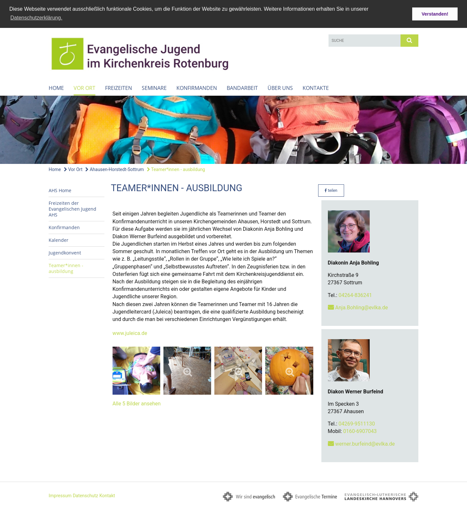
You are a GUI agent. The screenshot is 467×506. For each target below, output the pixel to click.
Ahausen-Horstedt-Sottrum (114, 169)
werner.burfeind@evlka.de (365, 443)
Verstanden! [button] (435, 14)
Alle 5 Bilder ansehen (137, 403)
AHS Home (60, 190)
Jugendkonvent (65, 252)
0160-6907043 (360, 431)
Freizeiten (118, 87)
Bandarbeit (242, 87)
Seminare (154, 87)
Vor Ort (84, 87)
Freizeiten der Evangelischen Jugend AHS (72, 208)
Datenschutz (85, 495)
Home (56, 87)
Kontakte (316, 87)
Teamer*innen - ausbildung (176, 169)
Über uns (280, 87)
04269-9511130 (357, 423)
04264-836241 (355, 295)
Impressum (60, 495)
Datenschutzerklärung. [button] (36, 17)
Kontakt (107, 495)
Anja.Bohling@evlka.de (361, 307)
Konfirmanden (196, 87)
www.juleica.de (130, 333)
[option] (233, 129)
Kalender (58, 240)
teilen (331, 190)
